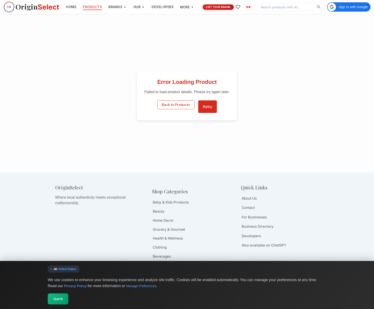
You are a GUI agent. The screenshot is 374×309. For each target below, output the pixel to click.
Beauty (159, 211)
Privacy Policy (76, 287)
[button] (248, 7)
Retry (207, 106)
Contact (248, 207)
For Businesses (254, 217)
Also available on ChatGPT (264, 245)
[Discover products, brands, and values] (286, 7)
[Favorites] (237, 7)
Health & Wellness (168, 238)
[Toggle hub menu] (143, 7)
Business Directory (257, 226)
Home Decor (163, 220)
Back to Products (176, 106)
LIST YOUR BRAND (218, 7)
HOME (71, 7)
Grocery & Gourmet (169, 229)
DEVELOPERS (163, 7)
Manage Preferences (145, 287)
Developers (251, 236)
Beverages (162, 256)
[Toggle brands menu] (125, 7)
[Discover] (318, 7)
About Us (249, 198)
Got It (62, 300)
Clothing (160, 247)
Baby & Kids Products (171, 202)
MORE (186, 7)
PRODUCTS (92, 7)
